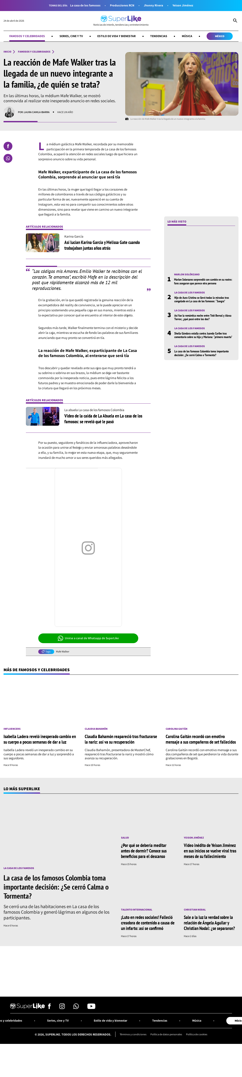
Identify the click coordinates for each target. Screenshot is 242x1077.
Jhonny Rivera (153, 5)
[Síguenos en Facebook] (49, 1008)
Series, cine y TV (71, 36)
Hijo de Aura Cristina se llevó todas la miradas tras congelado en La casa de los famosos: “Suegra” (201, 299)
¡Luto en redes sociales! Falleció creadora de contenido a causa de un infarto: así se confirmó (148, 922)
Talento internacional (136, 909)
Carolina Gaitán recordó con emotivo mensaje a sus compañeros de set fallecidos (201, 739)
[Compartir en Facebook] (8, 146)
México (219, 36)
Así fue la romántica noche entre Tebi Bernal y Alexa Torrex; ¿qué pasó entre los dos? (202, 317)
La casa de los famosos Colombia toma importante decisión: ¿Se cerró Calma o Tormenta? (201, 353)
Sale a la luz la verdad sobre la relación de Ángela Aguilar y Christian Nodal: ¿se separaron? (209, 922)
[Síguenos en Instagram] (62, 1008)
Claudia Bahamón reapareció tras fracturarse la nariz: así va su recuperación (121, 739)
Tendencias (158, 36)
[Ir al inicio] (121, 20)
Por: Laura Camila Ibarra (34, 112)
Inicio (7, 51)
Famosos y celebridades (27, 36)
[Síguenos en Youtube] (91, 1008)
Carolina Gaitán (176, 728)
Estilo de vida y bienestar (116, 36)
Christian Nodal (195, 909)
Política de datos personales (166, 1034)
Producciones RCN (122, 5)
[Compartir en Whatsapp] (8, 158)
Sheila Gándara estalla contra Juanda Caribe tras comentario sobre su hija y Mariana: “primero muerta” (203, 335)
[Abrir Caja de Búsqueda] (235, 21)
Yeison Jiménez (183, 5)
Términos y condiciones (133, 1034)
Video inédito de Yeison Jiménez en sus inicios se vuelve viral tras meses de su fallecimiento (210, 850)
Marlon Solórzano (187, 274)
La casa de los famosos (85, 5)
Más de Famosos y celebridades (37, 669)
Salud (125, 837)
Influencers (12, 728)
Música (187, 36)
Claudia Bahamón (96, 728)
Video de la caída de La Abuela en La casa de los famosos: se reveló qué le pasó (103, 418)
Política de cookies (196, 1034)
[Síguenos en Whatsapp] (76, 1008)
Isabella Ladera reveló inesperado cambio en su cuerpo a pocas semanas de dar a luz (40, 739)
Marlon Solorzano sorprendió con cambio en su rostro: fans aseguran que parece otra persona (203, 281)
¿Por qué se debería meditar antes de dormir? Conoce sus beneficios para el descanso (144, 850)
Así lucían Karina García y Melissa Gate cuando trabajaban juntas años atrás (102, 245)
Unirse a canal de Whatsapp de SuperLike (88, 638)
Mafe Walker (62, 651)
